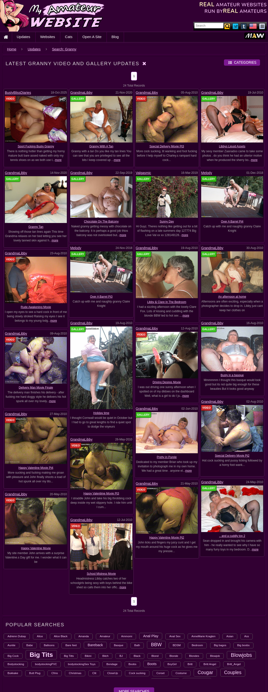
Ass (246, 636)
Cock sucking (137, 673)
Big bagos (220, 645)
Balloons (49, 645)
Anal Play (150, 636)
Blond (154, 655)
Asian (229, 636)
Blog (115, 37)
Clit (94, 673)
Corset (160, 673)
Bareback (95, 645)
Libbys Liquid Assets (232, 146)
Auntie (11, 645)
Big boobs (243, 645)
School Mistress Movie (35, 472)
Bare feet (71, 645)
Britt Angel (209, 664)
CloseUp (112, 673)
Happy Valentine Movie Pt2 (101, 457)
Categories (242, 62)
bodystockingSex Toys (82, 664)
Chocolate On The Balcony (101, 221)
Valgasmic (143, 173)
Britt (190, 664)
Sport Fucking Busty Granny (36, 146)
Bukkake (13, 673)
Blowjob (215, 655)
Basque (118, 645)
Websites (47, 37)
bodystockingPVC (46, 664)
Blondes (194, 655)
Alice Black (60, 636)
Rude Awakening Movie (36, 307)
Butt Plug (34, 673)
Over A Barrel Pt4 (232, 221)
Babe (29, 645)
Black (137, 655)
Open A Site (91, 37)
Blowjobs (241, 655)
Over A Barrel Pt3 (101, 296)
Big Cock (13, 655)
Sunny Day (167, 221)
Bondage (111, 664)
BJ (121, 655)
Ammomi (126, 636)
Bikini (88, 655)
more (58, 160)
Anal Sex (174, 636)
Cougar (205, 672)
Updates (23, 37)
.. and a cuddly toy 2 (232, 453)
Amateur (105, 636)
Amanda (83, 636)
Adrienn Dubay (17, 636)
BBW (156, 644)
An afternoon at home (232, 296)
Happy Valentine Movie (167, 463)
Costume (181, 673)
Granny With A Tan (101, 146)
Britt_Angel (234, 664)
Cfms (54, 673)
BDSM (177, 645)
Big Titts (69, 655)
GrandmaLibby (81, 93)
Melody (206, 173)
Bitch (105, 655)
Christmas (75, 673)
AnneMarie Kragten (203, 636)
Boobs (133, 664)
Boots (151, 664)
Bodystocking (16, 664)
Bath (137, 645)
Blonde (173, 655)
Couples (233, 672)
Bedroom (197, 645)
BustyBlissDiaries (18, 93)
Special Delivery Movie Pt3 (166, 146)
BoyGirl (172, 664)
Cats (68, 37)
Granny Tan (35, 227)
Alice (40, 636)
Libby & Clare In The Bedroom (166, 302)
